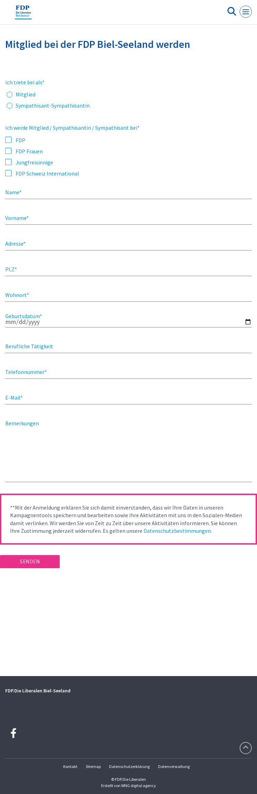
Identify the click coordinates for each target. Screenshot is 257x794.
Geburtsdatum (23, 316)
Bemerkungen (22, 423)
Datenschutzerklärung (129, 766)
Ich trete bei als (24, 82)
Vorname (17, 217)
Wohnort (17, 294)
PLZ (11, 269)
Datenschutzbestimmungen (177, 530)
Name (13, 192)
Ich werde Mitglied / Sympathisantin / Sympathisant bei (72, 127)
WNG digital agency (138, 785)
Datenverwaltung (174, 766)
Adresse (15, 243)
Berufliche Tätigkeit (29, 346)
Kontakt (70, 766)
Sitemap (93, 766)
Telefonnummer (26, 371)
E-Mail (14, 397)
